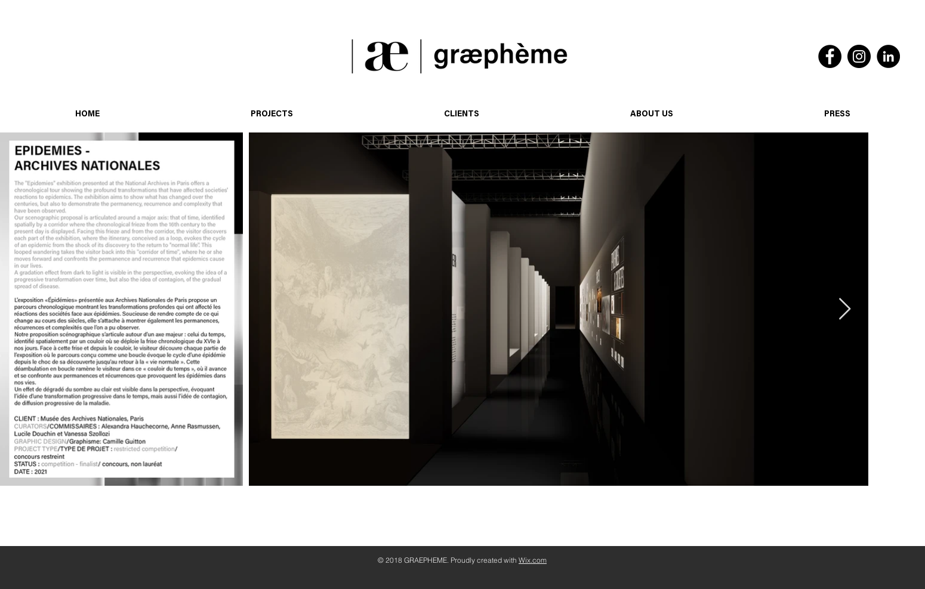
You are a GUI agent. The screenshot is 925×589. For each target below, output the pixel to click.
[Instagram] (859, 56)
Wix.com (533, 560)
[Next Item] (845, 309)
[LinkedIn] (888, 56)
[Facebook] (829, 56)
